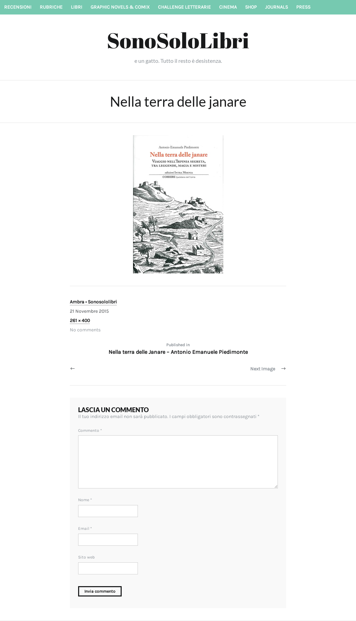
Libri (76, 7)
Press (303, 7)
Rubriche (51, 7)
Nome (85, 499)
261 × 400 (80, 320)
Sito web (86, 557)
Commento (90, 430)
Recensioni (17, 7)
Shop (251, 7)
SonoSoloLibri (178, 40)
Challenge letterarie (184, 7)
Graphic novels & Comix (120, 7)
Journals (276, 7)
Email (85, 528)
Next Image (262, 369)
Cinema (228, 7)
